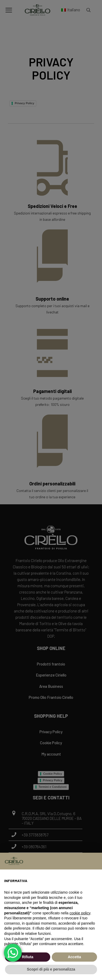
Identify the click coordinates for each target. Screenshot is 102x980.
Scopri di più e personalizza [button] (51, 969)
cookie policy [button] (80, 913)
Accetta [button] (74, 957)
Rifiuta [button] (27, 957)
